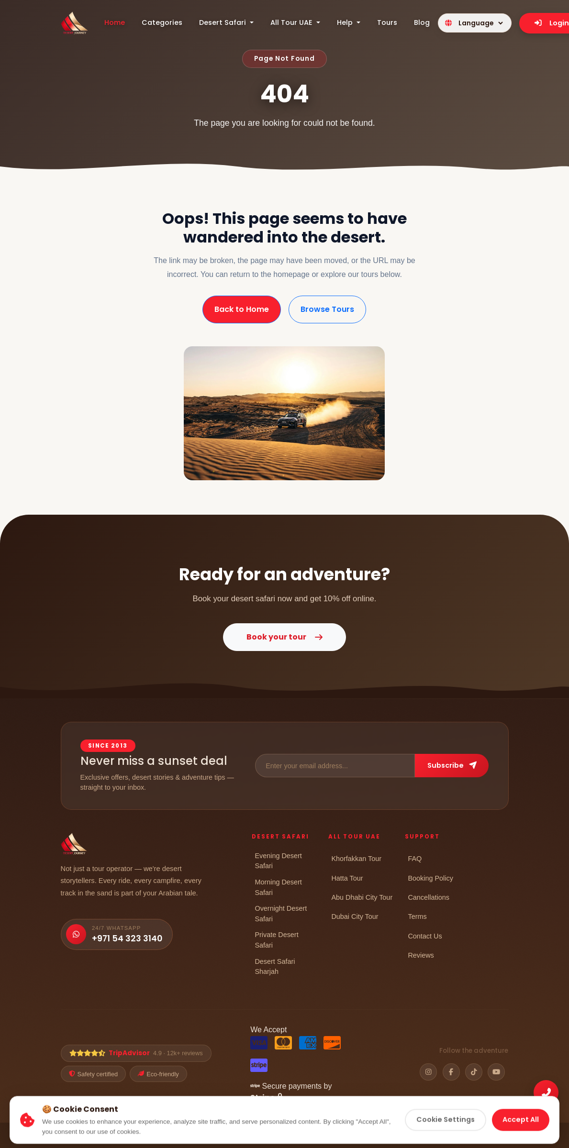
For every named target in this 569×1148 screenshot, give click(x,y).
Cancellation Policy (481, 1136)
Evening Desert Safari (278, 861)
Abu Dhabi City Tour (361, 897)
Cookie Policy (374, 1136)
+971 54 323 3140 (127, 938)
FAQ (415, 858)
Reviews (421, 955)
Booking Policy (430, 878)
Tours (387, 22)
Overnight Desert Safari (281, 913)
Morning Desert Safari (278, 887)
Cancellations (428, 897)
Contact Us (425, 935)
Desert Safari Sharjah (275, 966)
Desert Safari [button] (223, 22)
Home (114, 22)
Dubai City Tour (354, 916)
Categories (162, 22)
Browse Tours (327, 309)
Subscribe (452, 765)
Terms (417, 916)
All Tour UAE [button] (292, 22)
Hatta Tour (347, 878)
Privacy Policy (325, 1136)
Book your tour (284, 636)
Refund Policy (424, 1136)
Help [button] (346, 22)
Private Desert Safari (276, 940)
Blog (422, 22)
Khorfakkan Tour (356, 858)
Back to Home (241, 309)
